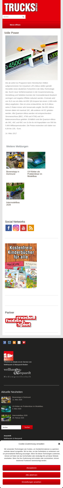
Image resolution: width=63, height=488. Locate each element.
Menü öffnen (15, 25)
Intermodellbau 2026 (19, 415)
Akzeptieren (31, 468)
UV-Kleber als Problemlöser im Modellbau (34, 174)
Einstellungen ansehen (31, 482)
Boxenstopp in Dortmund (12, 173)
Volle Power (11, 32)
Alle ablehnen (31, 475)
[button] (59, 444)
